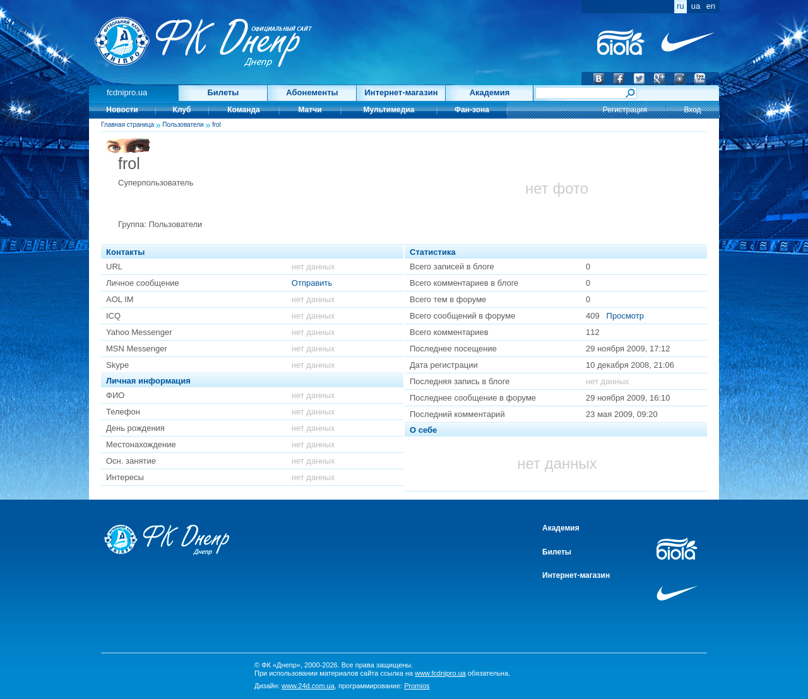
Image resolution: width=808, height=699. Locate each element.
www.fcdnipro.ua (440, 673)
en (710, 6)
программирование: (384, 686)
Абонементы (312, 92)
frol (216, 124)
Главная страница (127, 124)
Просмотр (625, 315)
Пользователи (182, 124)
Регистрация (625, 109)
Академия (490, 92)
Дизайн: (294, 686)
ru (680, 6)
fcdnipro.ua (127, 92)
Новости (122, 109)
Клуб (182, 109)
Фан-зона (471, 109)
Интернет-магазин (400, 92)
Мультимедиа (389, 109)
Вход (692, 109)
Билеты (223, 92)
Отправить (312, 283)
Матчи (309, 109)
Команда (243, 109)
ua (695, 6)
